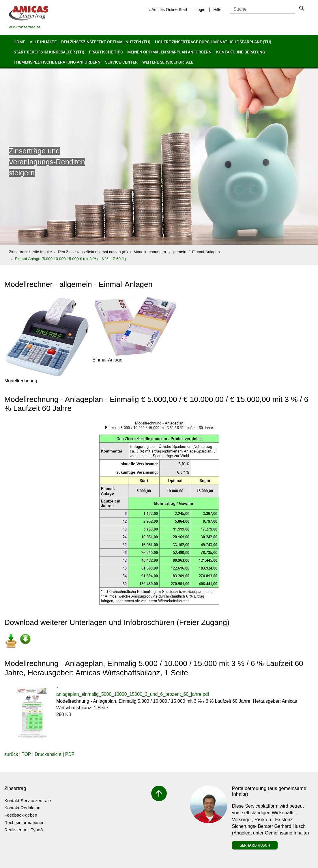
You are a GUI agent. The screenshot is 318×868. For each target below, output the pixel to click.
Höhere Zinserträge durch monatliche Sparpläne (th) (213, 41)
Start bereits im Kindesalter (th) (49, 52)
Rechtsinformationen (24, 822)
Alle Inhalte (43, 41)
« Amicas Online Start (167, 10)
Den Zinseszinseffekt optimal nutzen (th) (105, 41)
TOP (26, 754)
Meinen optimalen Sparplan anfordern (169, 52)
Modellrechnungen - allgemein (160, 252)
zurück (11, 754)
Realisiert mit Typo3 (23, 829)
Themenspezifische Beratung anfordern (57, 62)
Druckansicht (48, 754)
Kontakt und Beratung (240, 52)
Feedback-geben (20, 815)
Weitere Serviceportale (167, 62)
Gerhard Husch (255, 845)
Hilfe (217, 10)
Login (200, 10)
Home (19, 41)
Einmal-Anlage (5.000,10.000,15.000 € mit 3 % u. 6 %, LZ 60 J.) (70, 259)
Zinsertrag (18, 252)
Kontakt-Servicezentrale (27, 800)
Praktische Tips (106, 52)
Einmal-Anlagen (206, 252)
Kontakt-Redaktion (22, 807)
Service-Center (121, 62)
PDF (69, 754)
